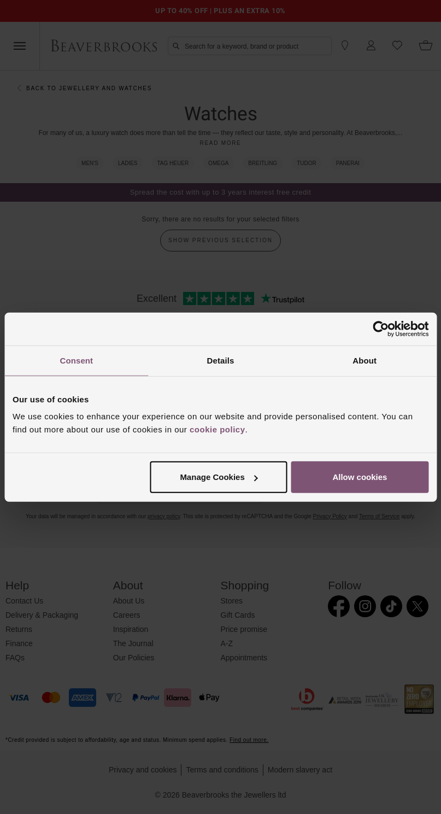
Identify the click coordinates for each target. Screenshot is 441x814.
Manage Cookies (218, 477)
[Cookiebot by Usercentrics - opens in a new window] (380, 328)
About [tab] (364, 360)
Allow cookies (359, 477)
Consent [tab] (76, 360)
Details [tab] (220, 360)
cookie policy (217, 429)
